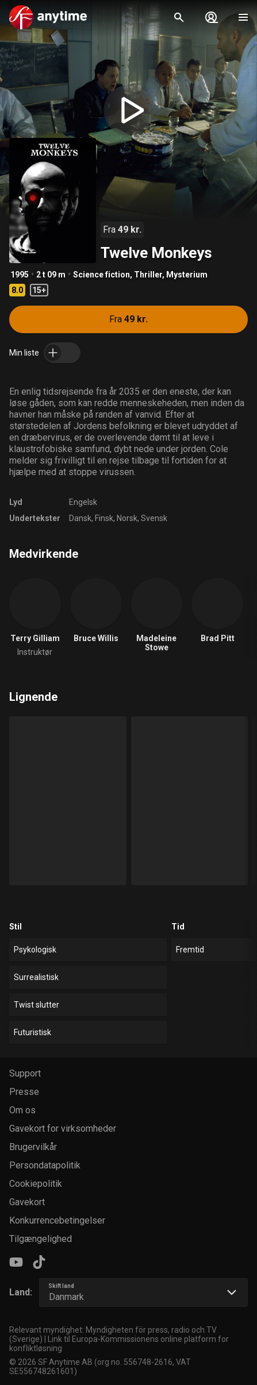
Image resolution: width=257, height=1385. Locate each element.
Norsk (127, 518)
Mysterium (187, 274)
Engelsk (83, 502)
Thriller (148, 274)
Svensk (154, 518)
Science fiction (101, 274)
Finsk (104, 518)
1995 (19, 274)
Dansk (80, 518)
